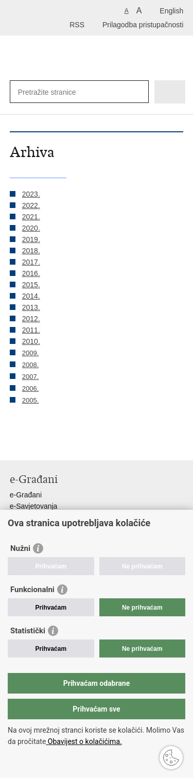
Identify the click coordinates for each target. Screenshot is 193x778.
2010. (31, 341)
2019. (31, 239)
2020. (31, 228)
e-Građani (26, 495)
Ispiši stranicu (15, 444)
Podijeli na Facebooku (37, 444)
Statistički (27, 630)
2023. (31, 194)
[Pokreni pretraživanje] (138, 92)
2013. (31, 307)
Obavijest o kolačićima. (83, 741)
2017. (31, 262)
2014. (31, 296)
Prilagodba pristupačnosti (142, 25)
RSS (76, 25)
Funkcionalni (32, 589)
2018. (31, 251)
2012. (31, 319)
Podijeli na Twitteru (59, 444)
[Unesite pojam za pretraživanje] (70, 91)
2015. (31, 285)
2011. (31, 330)
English (171, 11)
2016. (31, 273)
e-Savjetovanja (34, 506)
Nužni (20, 548)
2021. (31, 217)
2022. (31, 205)
